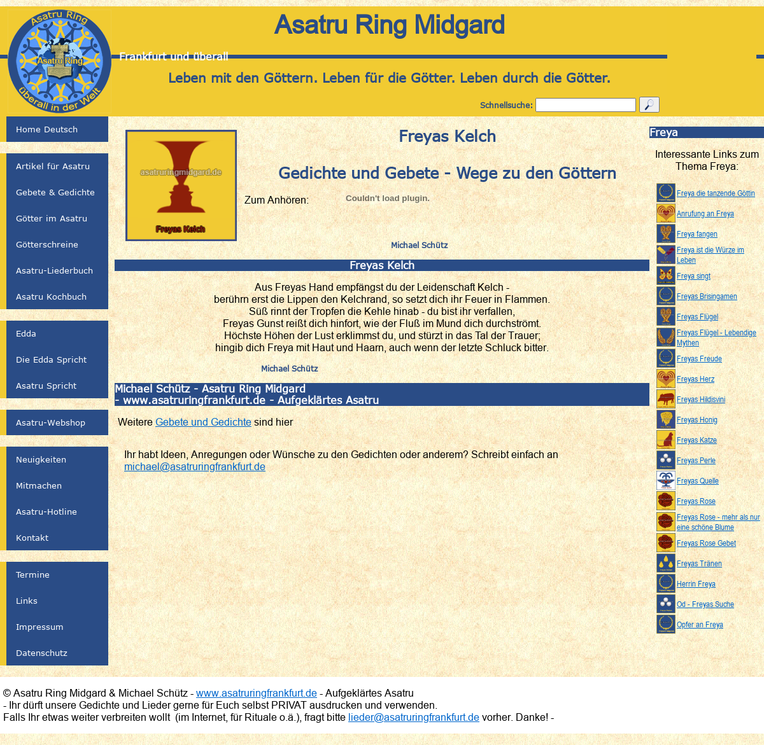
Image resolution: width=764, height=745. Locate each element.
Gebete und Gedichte (203, 422)
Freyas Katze (697, 440)
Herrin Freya (696, 583)
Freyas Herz (695, 378)
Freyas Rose (696, 501)
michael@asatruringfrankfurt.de (194, 466)
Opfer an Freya (700, 624)
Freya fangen (697, 233)
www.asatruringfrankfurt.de (256, 693)
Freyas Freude (699, 358)
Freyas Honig (697, 419)
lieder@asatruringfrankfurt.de (413, 717)
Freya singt (694, 275)
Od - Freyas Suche (705, 604)
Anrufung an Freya (705, 213)
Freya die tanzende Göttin (716, 193)
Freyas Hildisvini (701, 399)
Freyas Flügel (697, 316)
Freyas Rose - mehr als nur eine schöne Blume (718, 522)
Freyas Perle (696, 460)
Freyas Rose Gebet (706, 543)
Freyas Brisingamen (707, 296)
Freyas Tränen (699, 563)
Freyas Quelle (698, 480)
